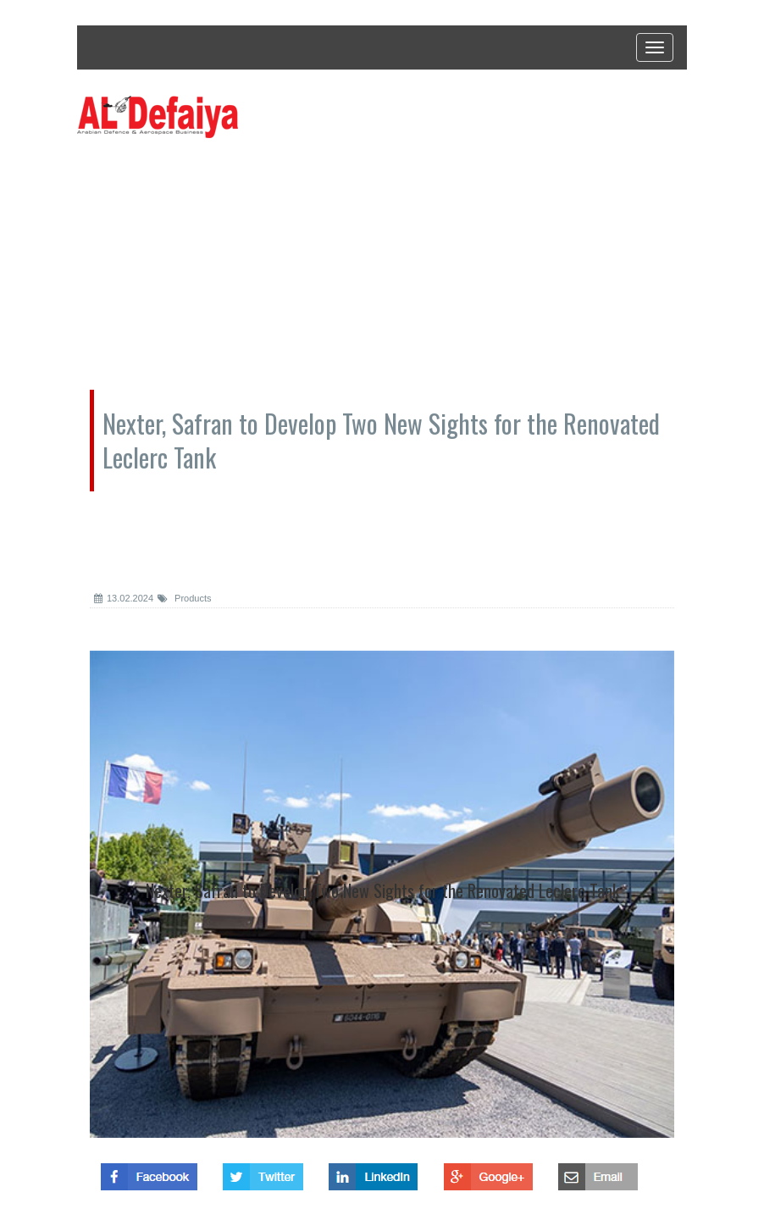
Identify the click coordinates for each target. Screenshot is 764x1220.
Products (184, 598)
